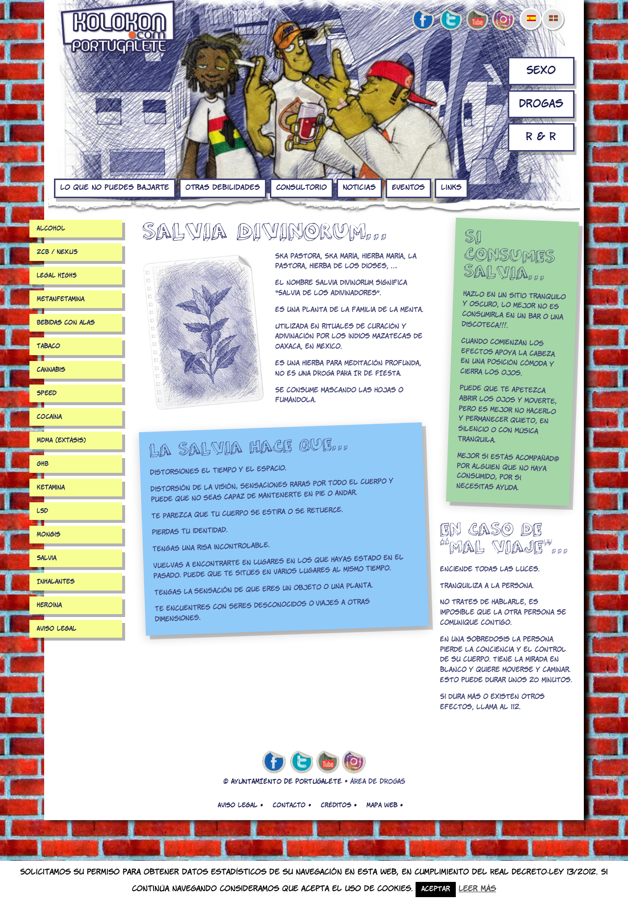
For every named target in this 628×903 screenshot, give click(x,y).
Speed (46, 393)
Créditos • (339, 805)
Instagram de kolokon (504, 20)
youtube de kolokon (477, 20)
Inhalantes (56, 582)
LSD (42, 511)
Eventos (408, 187)
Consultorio (301, 187)
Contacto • (292, 805)
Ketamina (51, 487)
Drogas (541, 104)
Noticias (359, 187)
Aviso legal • (240, 805)
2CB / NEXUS (57, 252)
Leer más (477, 889)
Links (451, 187)
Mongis (48, 535)
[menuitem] (531, 11)
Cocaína (49, 417)
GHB (43, 464)
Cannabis (51, 370)
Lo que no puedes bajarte (114, 187)
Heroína (49, 605)
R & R (541, 137)
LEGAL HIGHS (57, 276)
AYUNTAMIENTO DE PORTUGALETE (286, 782)
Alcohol (51, 229)
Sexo (541, 71)
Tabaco (48, 346)
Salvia (46, 558)
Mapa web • (384, 805)
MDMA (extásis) (61, 440)
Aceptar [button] (435, 889)
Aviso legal (57, 629)
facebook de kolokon (423, 20)
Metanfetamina (60, 299)
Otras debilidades (222, 187)
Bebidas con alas (66, 323)
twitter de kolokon (450, 20)
